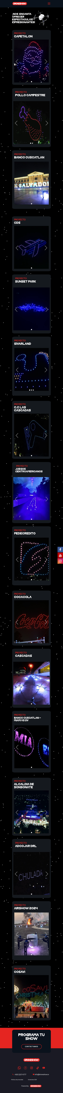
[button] (17, 61)
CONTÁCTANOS (31, 1046)
